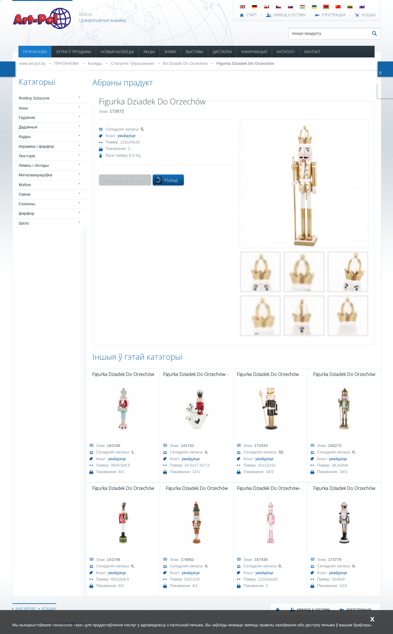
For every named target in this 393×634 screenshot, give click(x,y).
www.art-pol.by (32, 63)
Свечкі (24, 194)
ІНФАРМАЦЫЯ (254, 51)
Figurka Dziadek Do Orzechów (245, 63)
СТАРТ (252, 15)
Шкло (24, 223)
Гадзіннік (27, 117)
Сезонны (27, 204)
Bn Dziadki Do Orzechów (185, 63)
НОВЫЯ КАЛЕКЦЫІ (117, 51)
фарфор (26, 213)
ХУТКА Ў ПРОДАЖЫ (73, 51)
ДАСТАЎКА (222, 51)
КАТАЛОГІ (286, 51)
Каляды (95, 63)
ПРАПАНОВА (35, 51)
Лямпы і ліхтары (34, 165)
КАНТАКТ (312, 51)
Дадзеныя (28, 127)
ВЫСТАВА (194, 51)
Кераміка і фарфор (36, 146)
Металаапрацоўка (35, 175)
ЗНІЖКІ (170, 51)
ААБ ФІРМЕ (25, 608)
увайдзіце (127, 135)
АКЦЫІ (149, 51)
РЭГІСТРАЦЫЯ (333, 15)
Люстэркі (27, 156)
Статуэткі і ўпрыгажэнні (132, 63)
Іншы (23, 108)
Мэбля (25, 184)
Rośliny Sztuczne (34, 98)
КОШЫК (369, 15)
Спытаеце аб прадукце (125, 180)
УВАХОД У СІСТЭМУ (289, 15)
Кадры (25, 136)
